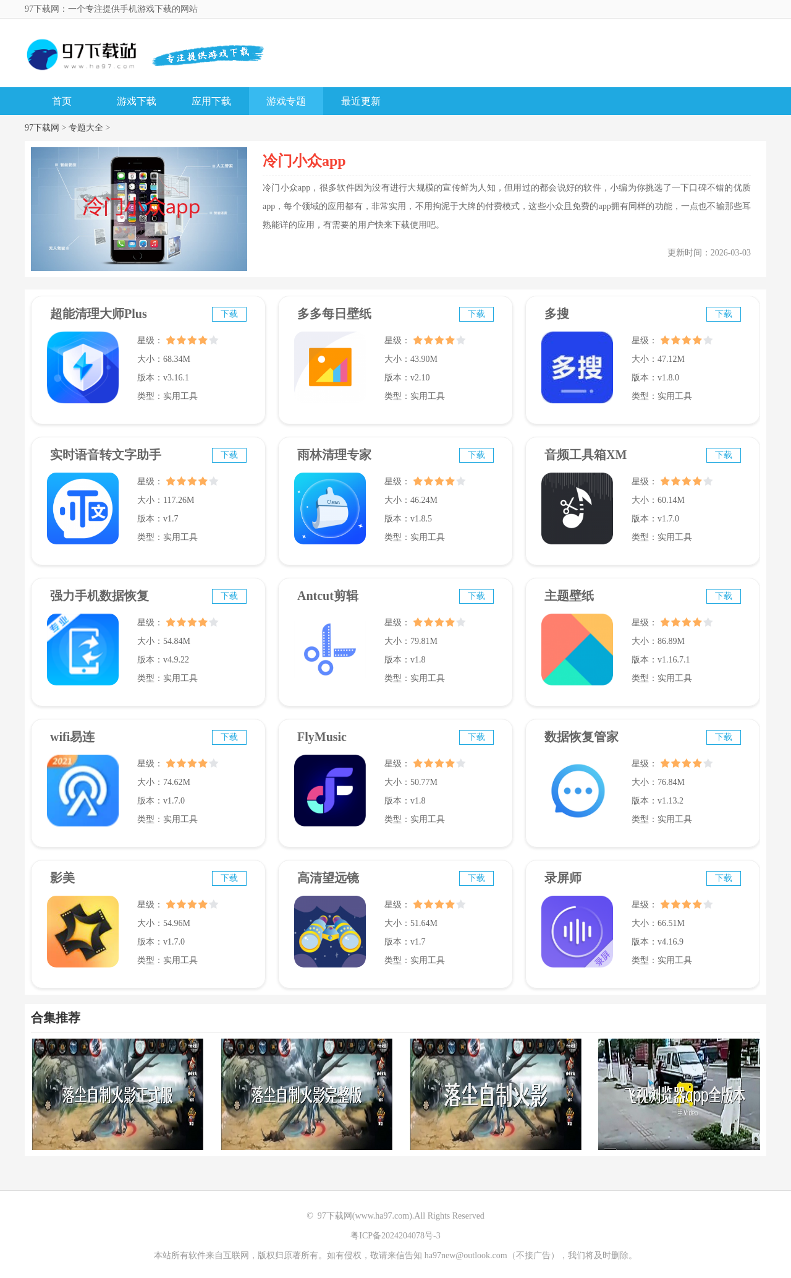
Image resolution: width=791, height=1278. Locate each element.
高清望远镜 (328, 878)
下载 (229, 314)
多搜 (556, 313)
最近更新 (361, 101)
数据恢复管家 (581, 737)
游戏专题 (286, 101)
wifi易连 (72, 737)
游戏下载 (136, 101)
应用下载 (211, 101)
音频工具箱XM (585, 454)
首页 (62, 101)
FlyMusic (322, 737)
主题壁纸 (569, 596)
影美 (62, 878)
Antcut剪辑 (327, 596)
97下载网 (42, 127)
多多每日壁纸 (334, 313)
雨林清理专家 (334, 454)
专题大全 (86, 127)
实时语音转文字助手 (105, 454)
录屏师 (563, 878)
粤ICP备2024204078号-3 (395, 1235)
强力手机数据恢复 (99, 596)
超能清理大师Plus (98, 313)
